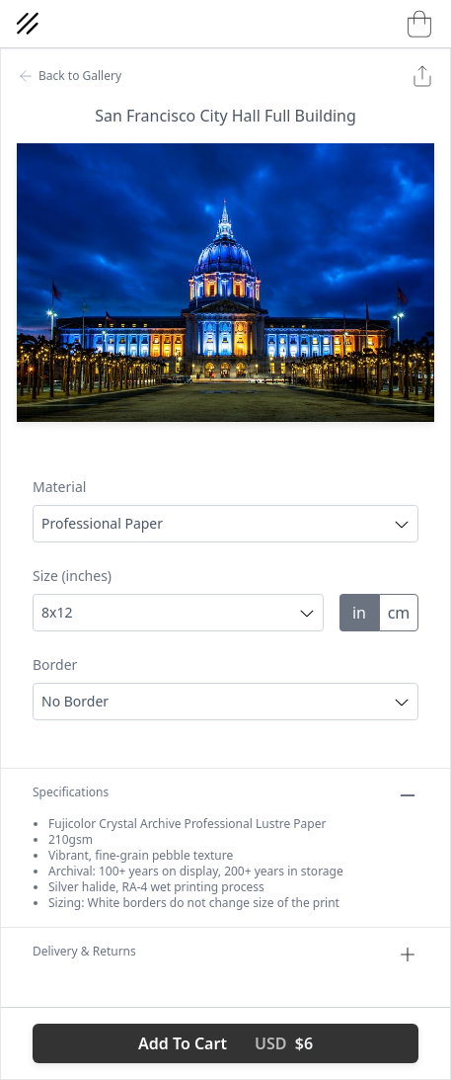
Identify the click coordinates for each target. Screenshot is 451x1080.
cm (399, 612)
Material (59, 486)
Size (72, 575)
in (359, 612)
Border (55, 664)
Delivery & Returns (225, 954)
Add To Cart (225, 1043)
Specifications (225, 795)
